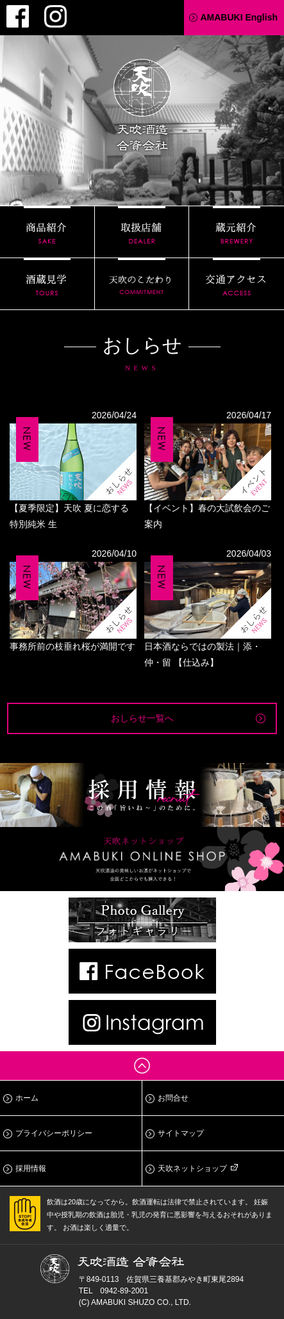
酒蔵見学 (47, 283)
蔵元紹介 (236, 232)
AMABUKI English (239, 17)
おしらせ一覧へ (142, 718)
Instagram (55, 16)
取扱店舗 (142, 232)
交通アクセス (236, 283)
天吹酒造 (142, 107)
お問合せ (173, 1098)
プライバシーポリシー (53, 1133)
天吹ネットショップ (192, 1168)
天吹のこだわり (142, 283)
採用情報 (30, 1168)
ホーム (26, 1098)
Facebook (17, 16)
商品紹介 (47, 232)
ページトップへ (142, 1065)
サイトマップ (181, 1133)
